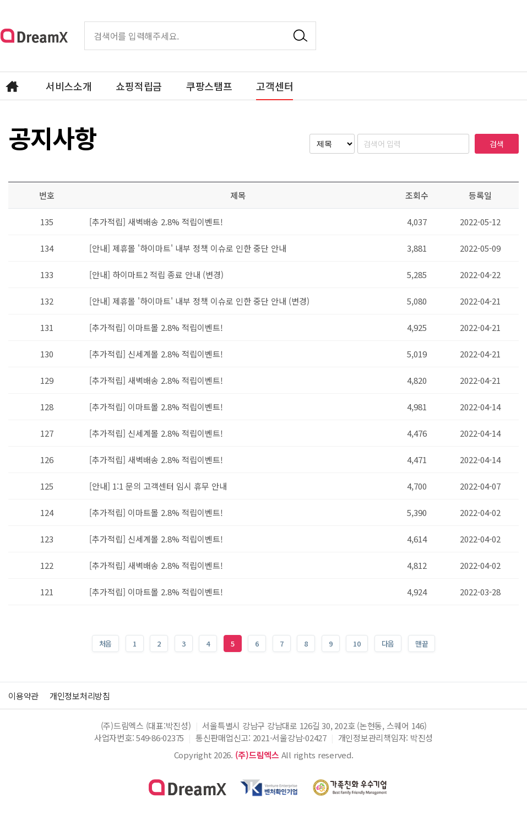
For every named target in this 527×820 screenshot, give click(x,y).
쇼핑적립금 (139, 86)
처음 (105, 643)
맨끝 (421, 643)
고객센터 (274, 86)
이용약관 (24, 695)
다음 (388, 643)
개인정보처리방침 (84, 695)
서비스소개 (69, 86)
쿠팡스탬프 (209, 86)
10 (353, 642)
